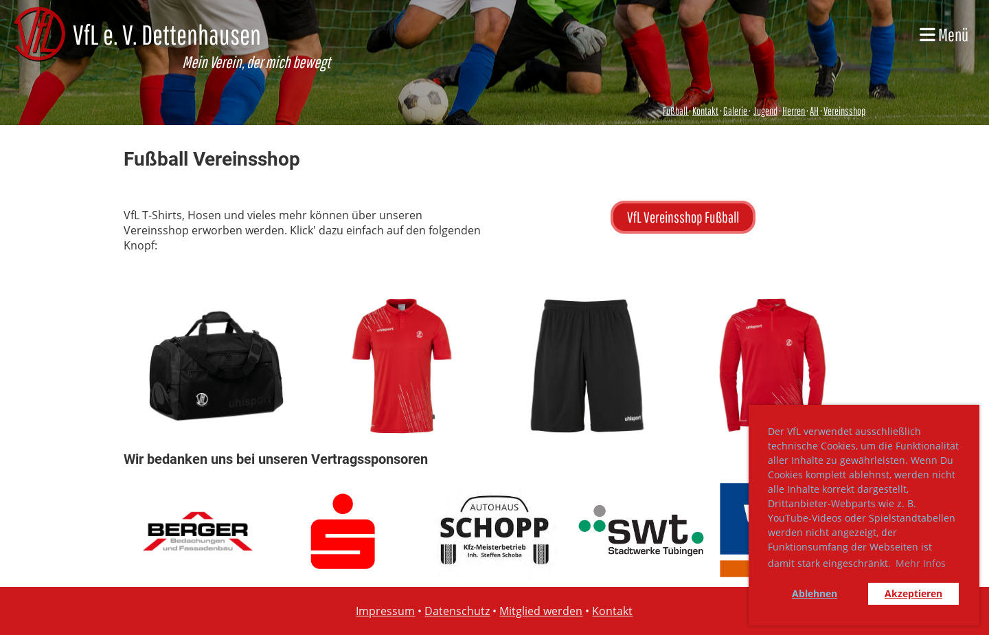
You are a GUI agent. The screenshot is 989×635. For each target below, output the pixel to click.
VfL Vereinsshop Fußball (683, 216)
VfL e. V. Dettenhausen (167, 34)
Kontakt (705, 110)
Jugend (765, 110)
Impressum (385, 611)
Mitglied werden (540, 611)
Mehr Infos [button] (921, 563)
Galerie (736, 110)
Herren (793, 110)
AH (814, 110)
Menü (944, 34)
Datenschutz (457, 611)
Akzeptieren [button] (913, 593)
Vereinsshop (844, 110)
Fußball (676, 110)
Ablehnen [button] (814, 593)
